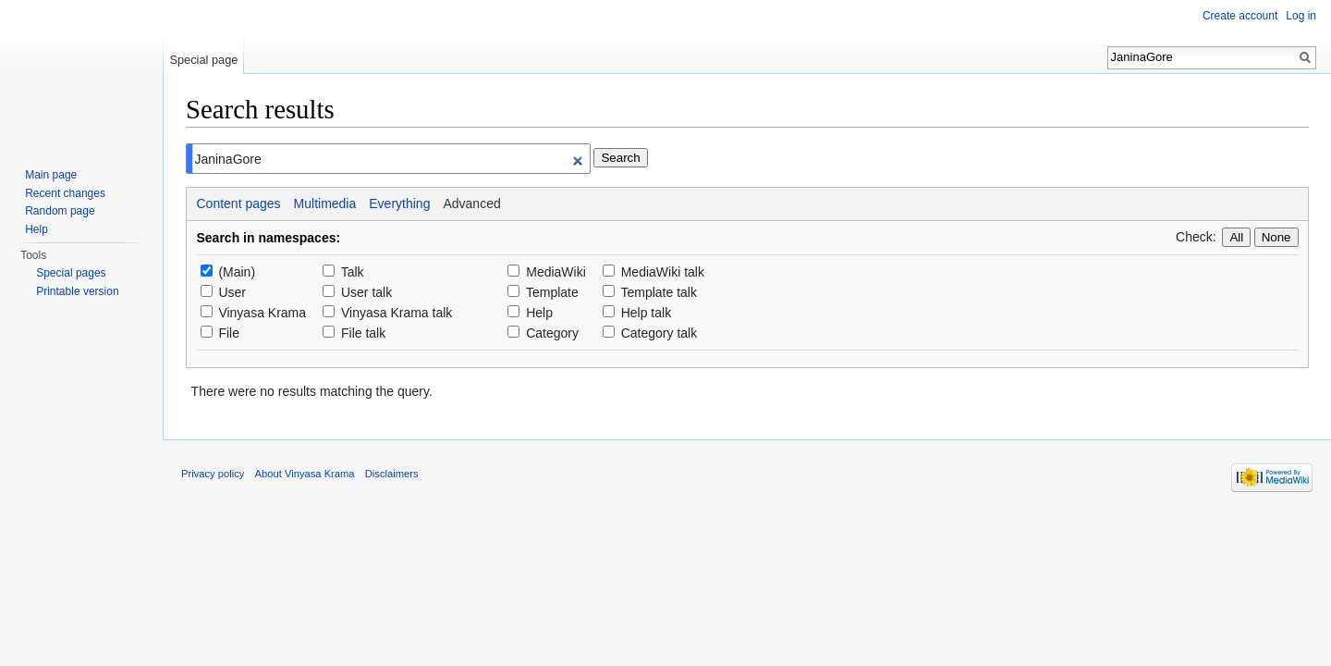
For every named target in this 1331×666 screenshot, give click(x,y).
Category (552, 333)
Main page (51, 174)
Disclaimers (392, 473)
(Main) (236, 272)
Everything (399, 203)
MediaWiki (556, 272)
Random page (59, 210)
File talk (363, 333)
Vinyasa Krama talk (396, 312)
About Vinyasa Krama (305, 473)
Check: (1196, 236)
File (228, 333)
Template (552, 292)
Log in (1301, 15)
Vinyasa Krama (262, 312)
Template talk (658, 292)
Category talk (659, 333)
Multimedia (325, 203)
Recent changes (65, 193)
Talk (352, 272)
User (232, 292)
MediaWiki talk (662, 272)
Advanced (471, 203)
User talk (366, 292)
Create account (1240, 15)
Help (539, 312)
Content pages (239, 203)
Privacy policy (212, 473)
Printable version (77, 291)
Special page (203, 60)
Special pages (70, 272)
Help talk (646, 312)
